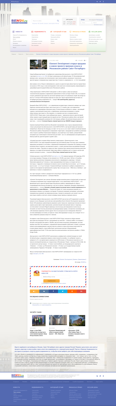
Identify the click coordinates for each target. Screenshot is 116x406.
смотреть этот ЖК (41, 76)
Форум (52, 41)
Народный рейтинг (55, 37)
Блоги (14, 39)
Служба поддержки (78, 378)
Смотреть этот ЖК (38, 253)
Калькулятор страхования (76, 43)
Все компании (35, 45)
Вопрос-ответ (54, 39)
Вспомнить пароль (98, 24)
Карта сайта (99, 378)
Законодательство (74, 45)
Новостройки (35, 35)
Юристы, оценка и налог (76, 39)
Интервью (15, 43)
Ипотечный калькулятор (76, 41)
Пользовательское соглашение (60, 378)
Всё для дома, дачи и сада (95, 39)
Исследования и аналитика (19, 45)
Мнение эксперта (17, 41)
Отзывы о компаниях (56, 35)
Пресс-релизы (16, 37)
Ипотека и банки (74, 35)
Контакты (89, 378)
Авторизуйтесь (36, 301)
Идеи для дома (93, 43)
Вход (83, 19)
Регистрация (99, 19)
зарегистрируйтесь (46, 301)
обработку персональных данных (58, 280)
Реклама (24, 378)
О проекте (16, 378)
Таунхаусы (34, 39)
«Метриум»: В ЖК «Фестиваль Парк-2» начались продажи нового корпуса (76, 329)
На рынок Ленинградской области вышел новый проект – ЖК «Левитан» (57, 328)
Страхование (73, 37)
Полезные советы (93, 41)
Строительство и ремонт (95, 37)
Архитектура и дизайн (94, 35)
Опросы (53, 43)
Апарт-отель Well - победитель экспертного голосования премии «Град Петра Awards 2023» (39, 329)
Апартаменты (35, 37)
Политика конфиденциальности (39, 378)
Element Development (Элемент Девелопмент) (73, 259)
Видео (14, 47)
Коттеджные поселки (37, 41)
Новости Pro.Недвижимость (20, 35)
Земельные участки (36, 43)
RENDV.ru (83, 262)
